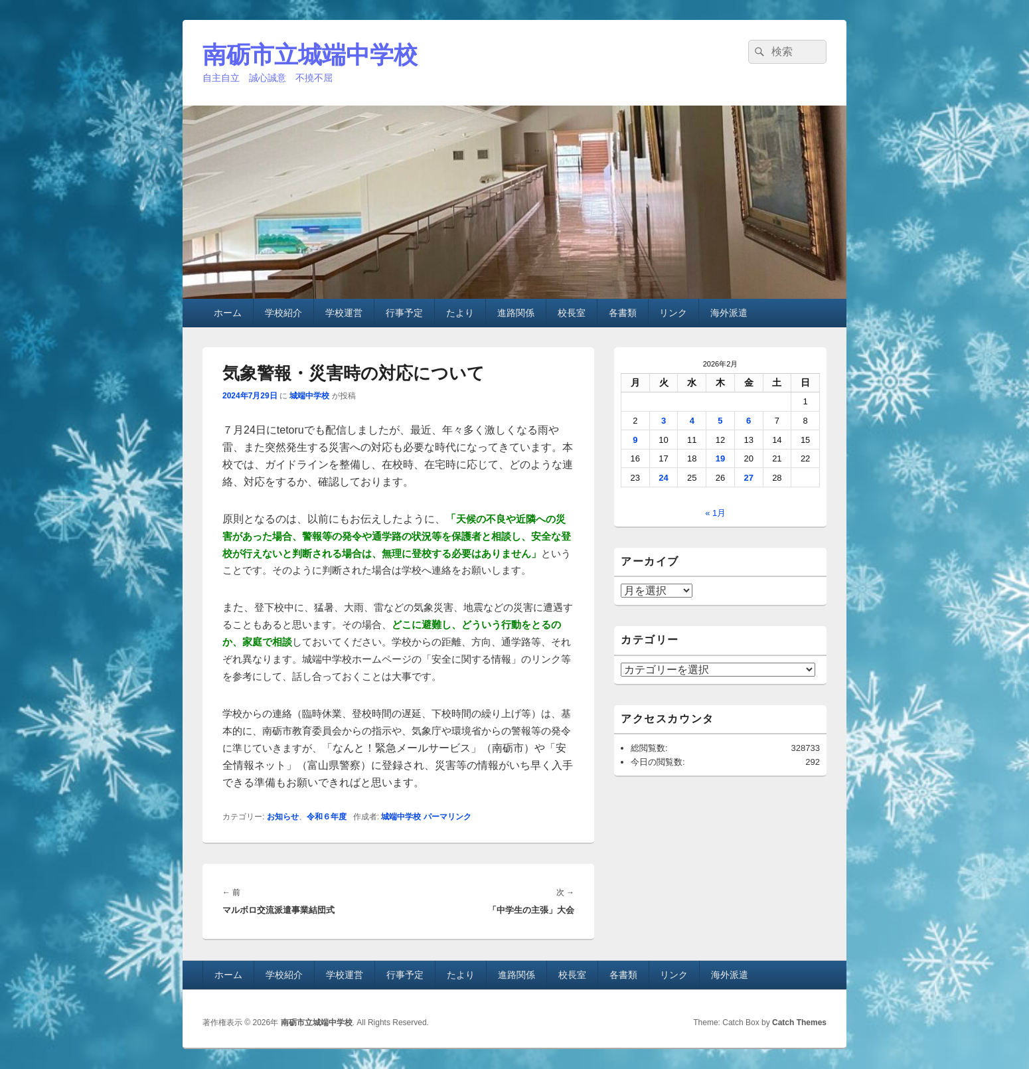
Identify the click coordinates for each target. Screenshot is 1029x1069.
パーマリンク (447, 816)
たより (460, 312)
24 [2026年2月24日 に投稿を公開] (663, 478)
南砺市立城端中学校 (310, 54)
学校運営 (343, 312)
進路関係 (515, 312)
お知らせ (283, 816)
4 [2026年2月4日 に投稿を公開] (692, 421)
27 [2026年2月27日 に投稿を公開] (748, 478)
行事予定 (404, 312)
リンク (673, 312)
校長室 (572, 312)
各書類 (623, 312)
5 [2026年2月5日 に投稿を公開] (720, 421)
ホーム (228, 312)
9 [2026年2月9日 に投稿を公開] (635, 440)
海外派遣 (729, 312)
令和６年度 (327, 816)
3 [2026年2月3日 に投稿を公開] (663, 421)
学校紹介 (283, 312)
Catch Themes (799, 1022)
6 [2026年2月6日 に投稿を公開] (748, 421)
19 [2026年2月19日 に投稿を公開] (720, 458)
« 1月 (715, 513)
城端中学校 (309, 395)
